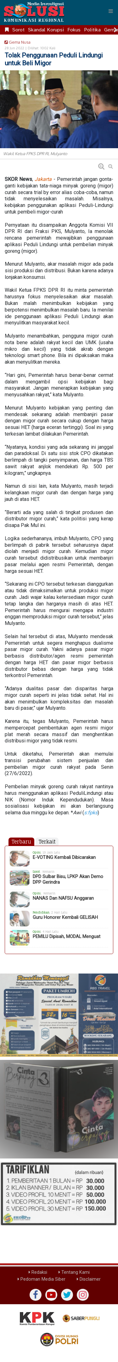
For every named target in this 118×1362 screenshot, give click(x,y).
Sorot (18, 30)
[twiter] (67, 1295)
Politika (92, 30)
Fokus (74, 30)
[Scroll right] (115, 30)
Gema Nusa (17, 42)
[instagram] (82, 1295)
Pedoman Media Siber (41, 1279)
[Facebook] (35, 1295)
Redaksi (38, 1272)
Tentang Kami (74, 1272)
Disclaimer (89, 1279)
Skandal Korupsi (46, 30)
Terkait (47, 841)
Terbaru (21, 841)
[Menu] (111, 11)
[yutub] (51, 1295)
